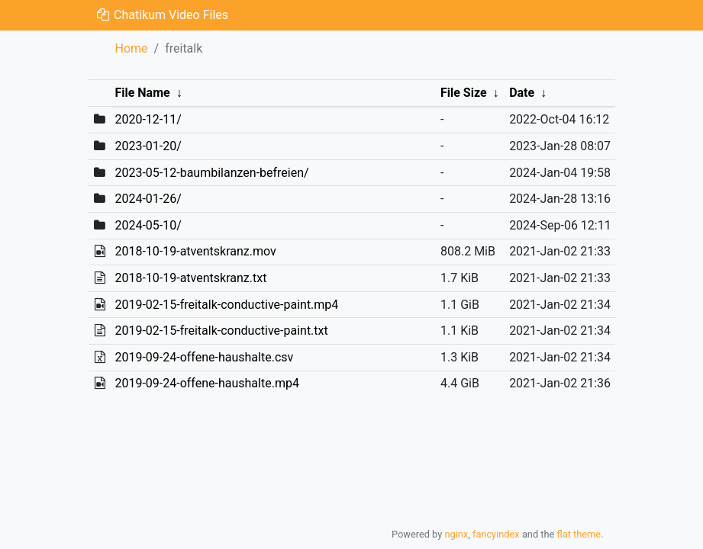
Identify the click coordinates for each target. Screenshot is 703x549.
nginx (456, 534)
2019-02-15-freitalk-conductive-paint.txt (220, 330)
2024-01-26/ (147, 198)
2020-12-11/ (147, 119)
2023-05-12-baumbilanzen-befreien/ (211, 172)
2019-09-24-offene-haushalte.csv (203, 357)
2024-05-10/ (147, 225)
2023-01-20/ (147, 146)
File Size (463, 92)
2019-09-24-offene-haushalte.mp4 (206, 383)
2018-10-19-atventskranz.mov (195, 251)
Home (131, 48)
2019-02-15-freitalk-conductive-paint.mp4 (226, 304)
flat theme (579, 534)
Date (521, 92)
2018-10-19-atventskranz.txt (190, 278)
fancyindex (496, 534)
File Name (141, 92)
